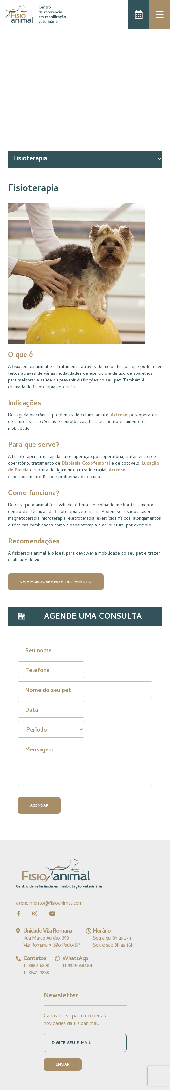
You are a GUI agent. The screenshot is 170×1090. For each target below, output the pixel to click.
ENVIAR (63, 1065)
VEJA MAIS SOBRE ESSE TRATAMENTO (56, 582)
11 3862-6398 (36, 966)
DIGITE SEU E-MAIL (71, 1043)
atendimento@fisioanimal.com (49, 904)
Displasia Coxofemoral (86, 464)
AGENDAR (39, 806)
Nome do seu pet (48, 690)
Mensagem (39, 750)
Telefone (37, 671)
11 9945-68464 (77, 966)
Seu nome (38, 651)
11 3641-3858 (36, 973)
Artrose (119, 415)
